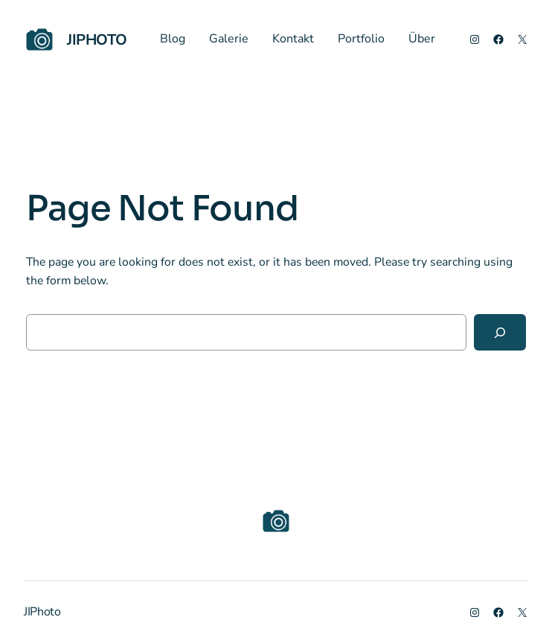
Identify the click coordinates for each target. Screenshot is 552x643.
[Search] (500, 332)
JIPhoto (96, 40)
